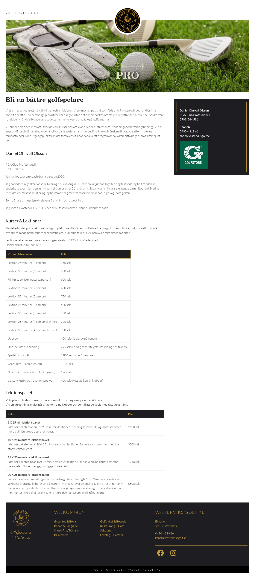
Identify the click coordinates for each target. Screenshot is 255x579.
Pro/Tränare (70, 530)
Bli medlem (61, 535)
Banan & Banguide (66, 526)
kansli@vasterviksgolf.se (170, 538)
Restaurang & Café (112, 526)
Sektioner (106, 530)
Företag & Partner (111, 535)
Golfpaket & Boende (113, 521)
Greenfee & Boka (65, 521)
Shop (57, 530)
